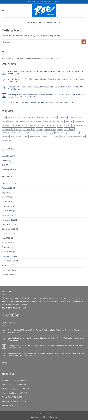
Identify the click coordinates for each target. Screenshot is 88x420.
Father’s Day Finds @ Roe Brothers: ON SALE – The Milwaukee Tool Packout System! (42, 102)
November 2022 (8, 220)
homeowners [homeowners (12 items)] (6, 125)
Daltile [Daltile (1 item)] (4, 121)
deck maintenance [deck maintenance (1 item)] (22, 121)
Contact (47, 413)
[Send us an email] (17, 315)
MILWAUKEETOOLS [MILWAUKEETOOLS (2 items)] (9, 133)
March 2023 (7, 201)
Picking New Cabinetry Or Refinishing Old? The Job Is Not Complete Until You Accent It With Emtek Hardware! (45, 88)
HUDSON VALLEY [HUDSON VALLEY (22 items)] (19, 125)
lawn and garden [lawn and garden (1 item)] (50, 129)
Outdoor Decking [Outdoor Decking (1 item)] (61, 133)
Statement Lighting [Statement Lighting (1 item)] (74, 137)
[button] (3, 10)
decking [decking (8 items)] (11, 121)
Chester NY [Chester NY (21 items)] (63, 117)
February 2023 (8, 206)
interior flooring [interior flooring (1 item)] (58, 125)
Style (4, 165)
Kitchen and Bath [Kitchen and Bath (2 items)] (78, 125)
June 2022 (6, 238)
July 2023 (6, 192)
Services (5, 160)
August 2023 (7, 188)
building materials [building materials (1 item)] (42, 117)
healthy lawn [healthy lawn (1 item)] (79, 121)
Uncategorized (8, 169)
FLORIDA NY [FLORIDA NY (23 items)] (58, 121)
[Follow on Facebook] (4, 315)
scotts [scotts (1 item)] (45, 137)
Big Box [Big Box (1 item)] (31, 117)
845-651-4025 (56, 1)
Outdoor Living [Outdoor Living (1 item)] (74, 133)
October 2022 (7, 224)
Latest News (7, 156)
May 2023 (6, 197)
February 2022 (8, 247)
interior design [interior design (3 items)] (46, 125)
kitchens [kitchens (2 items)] (39, 129)
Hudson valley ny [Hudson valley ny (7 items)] (33, 125)
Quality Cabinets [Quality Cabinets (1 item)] (34, 137)
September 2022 (8, 229)
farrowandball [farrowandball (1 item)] (47, 121)
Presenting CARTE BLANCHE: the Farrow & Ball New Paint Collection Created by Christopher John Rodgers (46, 72)
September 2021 (8, 261)
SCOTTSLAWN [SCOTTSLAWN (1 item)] (54, 137)
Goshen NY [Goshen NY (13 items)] (69, 121)
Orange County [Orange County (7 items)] (33, 133)
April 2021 (6, 265)
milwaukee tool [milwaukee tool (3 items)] (69, 129)
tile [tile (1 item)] (84, 137)
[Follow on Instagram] (8, 315)
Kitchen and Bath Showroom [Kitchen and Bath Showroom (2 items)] (12, 129)
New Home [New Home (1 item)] (22, 133)
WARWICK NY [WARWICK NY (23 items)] (7, 140)
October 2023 (7, 183)
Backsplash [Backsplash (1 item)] (12, 117)
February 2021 (8, 270)
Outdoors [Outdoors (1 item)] (5, 137)
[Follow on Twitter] (12, 315)
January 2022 (7, 251)
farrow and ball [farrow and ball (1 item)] (36, 121)
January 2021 (7, 274)
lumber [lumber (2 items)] (60, 129)
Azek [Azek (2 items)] (4, 117)
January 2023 (7, 210)
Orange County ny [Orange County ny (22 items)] (47, 133)
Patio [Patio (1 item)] (25, 137)
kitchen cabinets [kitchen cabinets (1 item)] (29, 129)
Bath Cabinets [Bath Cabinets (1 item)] (22, 117)
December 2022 (8, 215)
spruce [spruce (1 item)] (63, 137)
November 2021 (8, 256)
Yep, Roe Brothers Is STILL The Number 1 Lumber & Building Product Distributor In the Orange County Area (46, 80)
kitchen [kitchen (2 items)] (68, 125)
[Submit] (84, 41)
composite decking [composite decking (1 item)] (75, 117)
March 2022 (7, 242)
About (39, 413)
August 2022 (7, 233)
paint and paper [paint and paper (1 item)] (16, 137)
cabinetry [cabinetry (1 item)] (53, 117)
